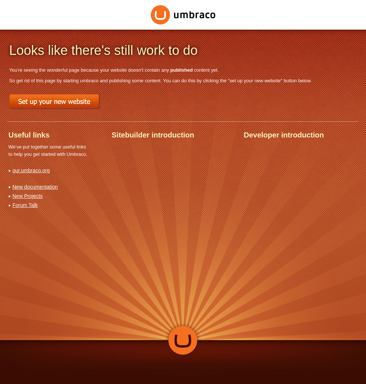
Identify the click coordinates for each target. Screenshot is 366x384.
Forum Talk (25, 205)
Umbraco (183, 15)
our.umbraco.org (31, 170)
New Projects (27, 196)
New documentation (35, 187)
